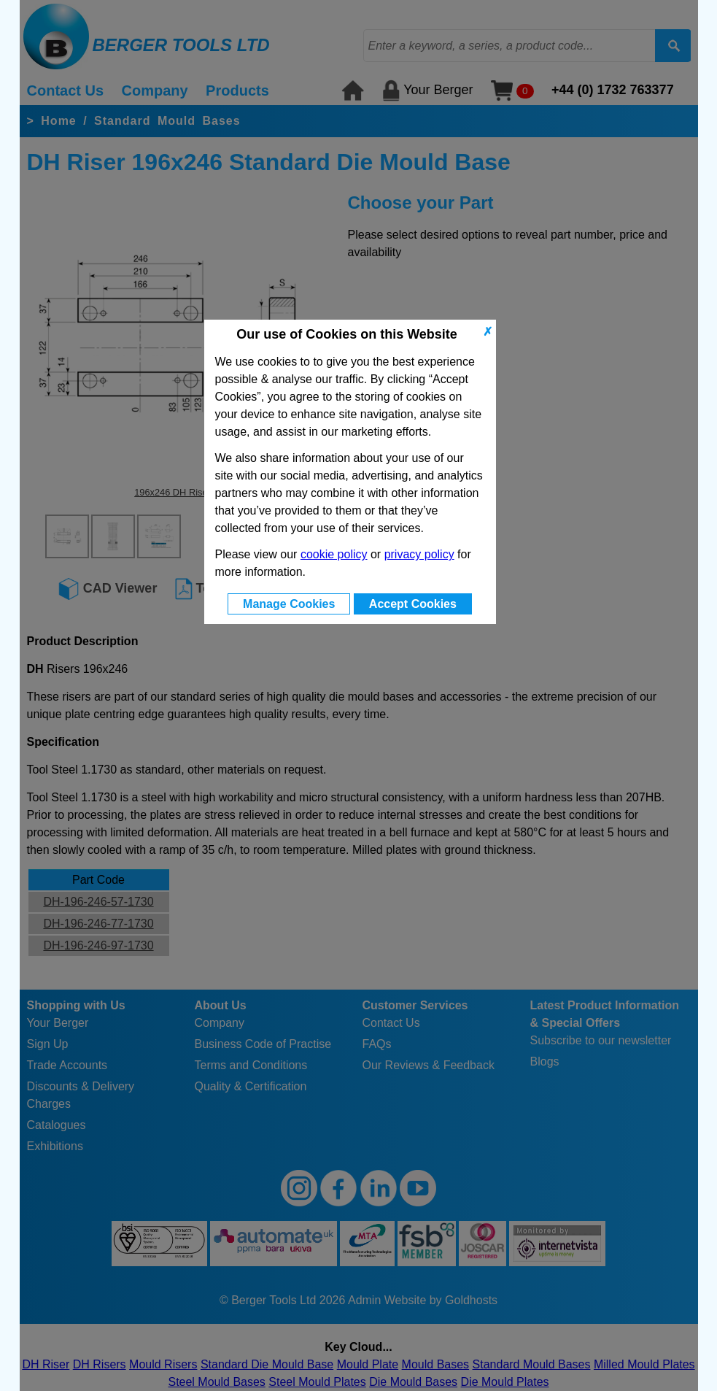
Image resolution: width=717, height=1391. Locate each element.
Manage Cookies (289, 604)
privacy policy (419, 554)
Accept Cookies (413, 604)
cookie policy (334, 554)
